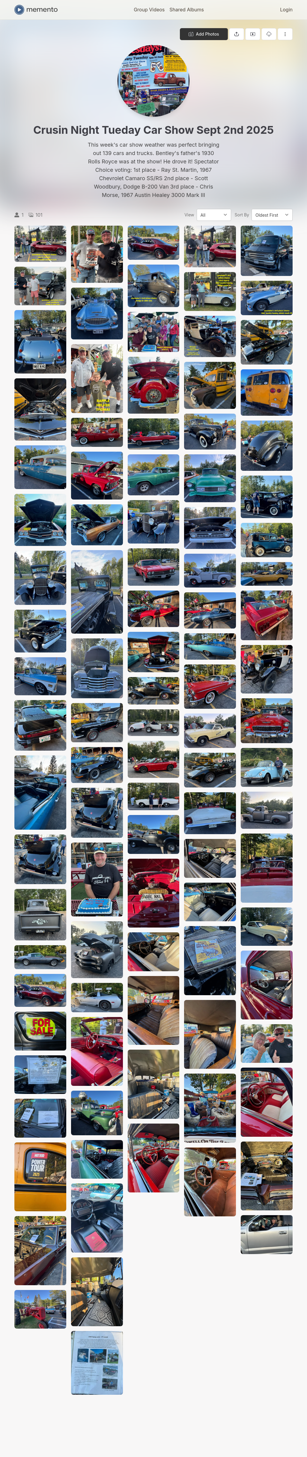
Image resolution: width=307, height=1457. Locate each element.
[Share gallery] (236, 34)
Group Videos (149, 10)
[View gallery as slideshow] (252, 34)
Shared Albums (186, 10)
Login (286, 10)
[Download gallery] (268, 34)
